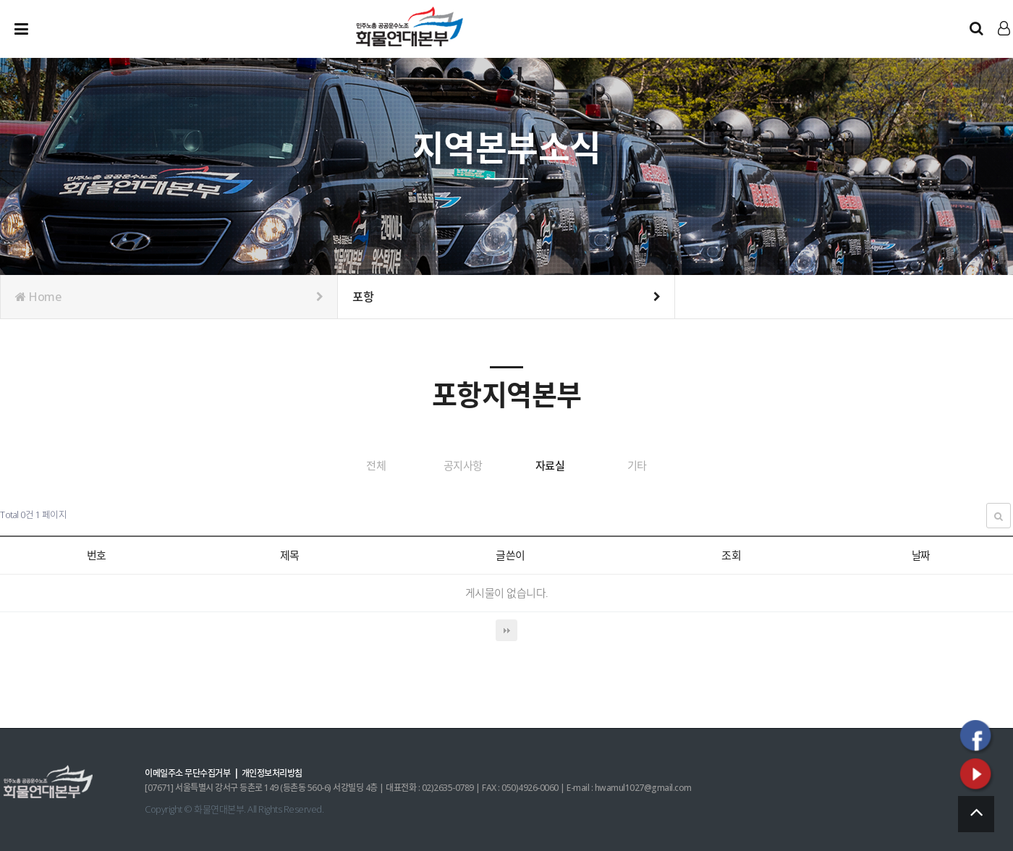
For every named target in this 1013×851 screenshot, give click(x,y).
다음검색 (506, 629)
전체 (345, 465)
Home (169, 296)
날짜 (917, 554)
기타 (668, 465)
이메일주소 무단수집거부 (191, 772)
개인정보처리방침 (283, 772)
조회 (725, 554)
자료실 (560, 465)
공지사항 (452, 465)
